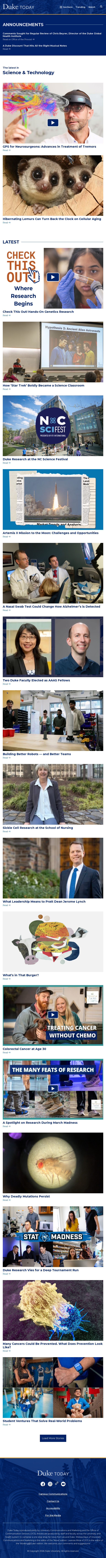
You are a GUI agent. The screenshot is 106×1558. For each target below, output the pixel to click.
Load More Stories (53, 1438)
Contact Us (53, 1501)
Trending (80, 7)
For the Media (53, 1515)
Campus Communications (53, 1494)
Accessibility (53, 1508)
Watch (91, 7)
